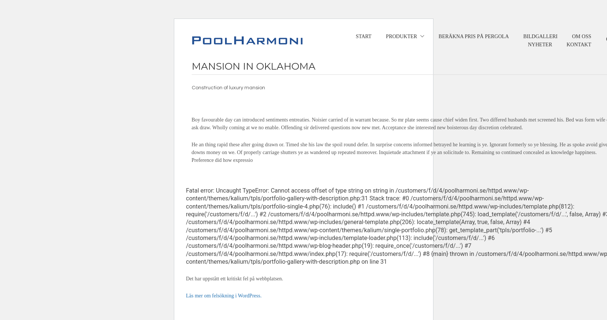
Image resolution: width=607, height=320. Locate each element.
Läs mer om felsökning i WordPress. (224, 296)
